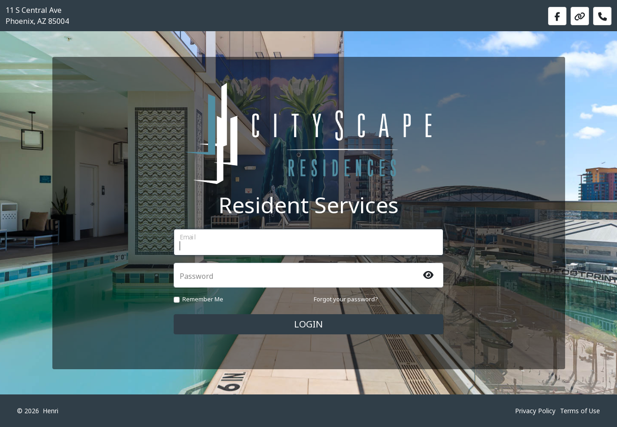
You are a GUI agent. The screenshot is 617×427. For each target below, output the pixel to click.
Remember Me (202, 299)
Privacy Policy (535, 410)
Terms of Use (580, 410)
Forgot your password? (346, 299)
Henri (50, 410)
